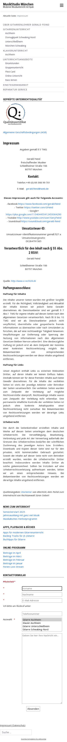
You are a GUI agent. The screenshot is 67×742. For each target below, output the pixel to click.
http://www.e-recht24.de (23, 280)
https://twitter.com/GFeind (38, 207)
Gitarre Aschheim (42, 619)
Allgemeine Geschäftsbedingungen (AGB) (25, 132)
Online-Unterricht (13, 75)
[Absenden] (33, 708)
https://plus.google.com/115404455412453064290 (33, 214)
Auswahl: (7, 619)
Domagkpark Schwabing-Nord (20, 37)
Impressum (5, 725)
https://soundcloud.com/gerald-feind (40, 221)
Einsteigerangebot (15, 84)
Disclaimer (26, 491)
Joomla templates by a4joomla (33, 739)
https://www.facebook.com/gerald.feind (39, 203)
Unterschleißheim (14, 41)
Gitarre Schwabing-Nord (42, 629)
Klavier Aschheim (42, 623)
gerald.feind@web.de (37, 188)
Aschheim (10, 33)
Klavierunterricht (15, 50)
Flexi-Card (10, 71)
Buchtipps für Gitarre (14, 539)
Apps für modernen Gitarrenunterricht (23, 532)
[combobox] (16, 732)
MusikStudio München (18, 4)
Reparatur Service (15, 89)
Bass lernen (11, 79)
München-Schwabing (15, 45)
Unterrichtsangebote (18, 59)
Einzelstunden (12, 63)
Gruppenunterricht (14, 67)
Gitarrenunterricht (16, 29)
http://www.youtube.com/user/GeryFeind (39, 217)
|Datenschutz (18, 725)
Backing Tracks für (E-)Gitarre (19, 535)
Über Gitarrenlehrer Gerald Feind (26, 24)
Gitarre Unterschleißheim (42, 626)
